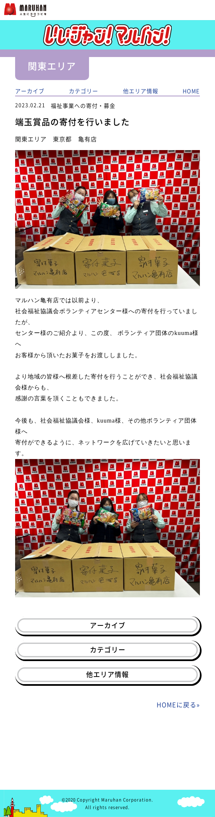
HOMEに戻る (177, 704)
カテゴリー (83, 91)
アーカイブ (30, 91)
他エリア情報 (140, 91)
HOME (191, 91)
